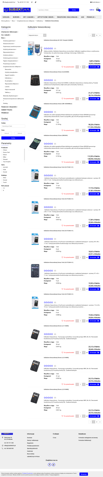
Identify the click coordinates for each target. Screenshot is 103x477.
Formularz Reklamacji (85, 440)
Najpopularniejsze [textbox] (33, 35)
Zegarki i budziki (10, 75)
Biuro (3, 38)
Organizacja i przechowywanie (12, 46)
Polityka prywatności (33, 445)
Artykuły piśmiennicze (9, 49)
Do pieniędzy (9, 81)
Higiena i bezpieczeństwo (10, 61)
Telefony (8, 92)
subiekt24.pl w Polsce (33, 456)
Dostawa (29, 437)
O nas (54, 437)
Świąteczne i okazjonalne (9, 107)
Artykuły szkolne (8, 55)
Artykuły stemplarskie (11, 72)
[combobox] (37, 35)
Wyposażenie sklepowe (12, 83)
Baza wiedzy (30, 454)
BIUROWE (16, 17)
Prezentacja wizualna (9, 63)
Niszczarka (8, 69)
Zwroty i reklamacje (32, 440)
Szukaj (13, 138)
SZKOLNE (6, 17)
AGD (82, 17)
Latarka (7, 86)
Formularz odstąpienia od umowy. (88, 437)
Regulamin (30, 443)
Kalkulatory (8, 78)
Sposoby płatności (32, 448)
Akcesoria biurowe (8, 43)
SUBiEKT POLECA (6, 110)
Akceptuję (84, 474)
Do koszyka (94, 67)
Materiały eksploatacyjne (10, 96)
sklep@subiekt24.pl (10, 445)
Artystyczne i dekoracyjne (9, 32)
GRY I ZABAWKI (29, 17)
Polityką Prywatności (27, 473)
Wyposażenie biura (9, 52)
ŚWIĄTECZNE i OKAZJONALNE (67, 17)
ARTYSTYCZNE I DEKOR (45, 17)
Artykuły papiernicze (9, 41)
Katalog (5, 103)
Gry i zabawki (6, 35)
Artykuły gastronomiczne (10, 58)
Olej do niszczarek (10, 89)
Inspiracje (30, 451)
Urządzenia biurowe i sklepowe (12, 66)
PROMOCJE (91, 17)
